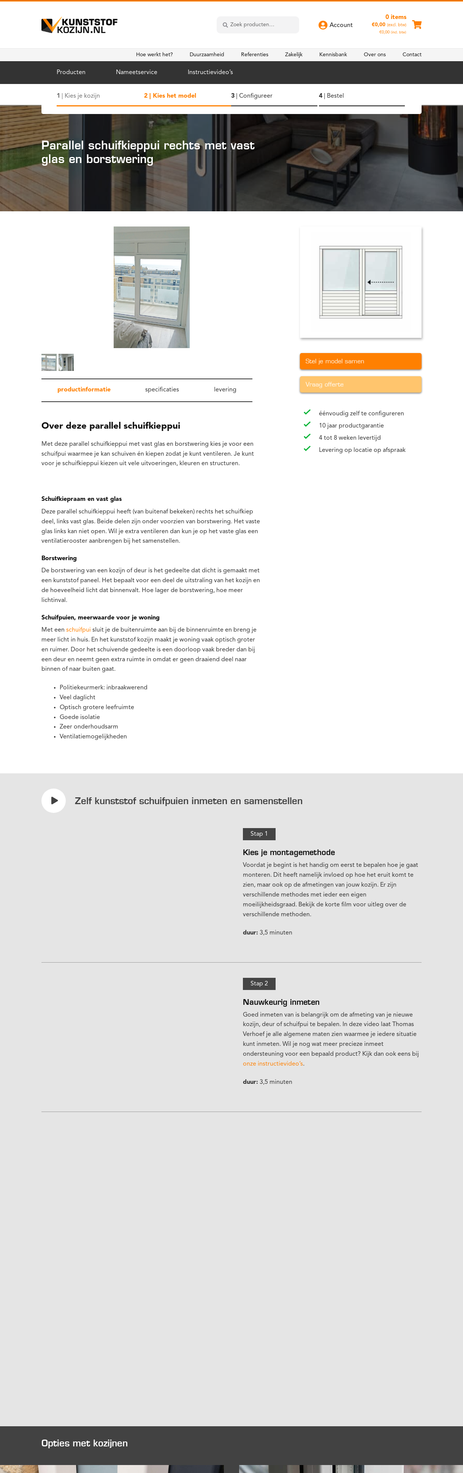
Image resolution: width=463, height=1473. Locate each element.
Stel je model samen (335, 361)
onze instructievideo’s (273, 1064)
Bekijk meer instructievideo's (87, 1262)
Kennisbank (333, 54)
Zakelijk (294, 54)
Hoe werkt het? (154, 54)
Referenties (254, 54)
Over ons (375, 54)
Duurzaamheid (207, 54)
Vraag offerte (325, 384)
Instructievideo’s (210, 73)
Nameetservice (136, 73)
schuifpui (78, 630)
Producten (71, 73)
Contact (412, 54)
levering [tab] (225, 390)
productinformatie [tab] (84, 390)
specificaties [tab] (162, 390)
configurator (260, 1194)
